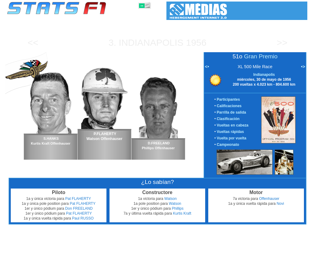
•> (303, 66)
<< (32, 42)
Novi (280, 203)
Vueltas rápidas (230, 132)
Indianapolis (151, 42)
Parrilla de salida (231, 112)
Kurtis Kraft (182, 213)
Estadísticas (26, 255)
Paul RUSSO (83, 218)
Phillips (178, 208)
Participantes (228, 99)
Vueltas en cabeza (233, 125)
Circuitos (223, 255)
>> (282, 42)
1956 (196, 42)
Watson (170, 199)
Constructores (132, 255)
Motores (157, 255)
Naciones (202, 255)
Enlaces (258, 255)
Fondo (275, 255)
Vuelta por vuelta (231, 138)
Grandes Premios (83, 255)
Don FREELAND (79, 208)
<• (207, 66)
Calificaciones (229, 106)
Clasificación (228, 119)
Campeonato (228, 144)
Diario (241, 255)
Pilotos (109, 255)
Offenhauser (269, 199)
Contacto (293, 255)
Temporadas (52, 255)
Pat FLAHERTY (78, 199)
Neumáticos (179, 255)
